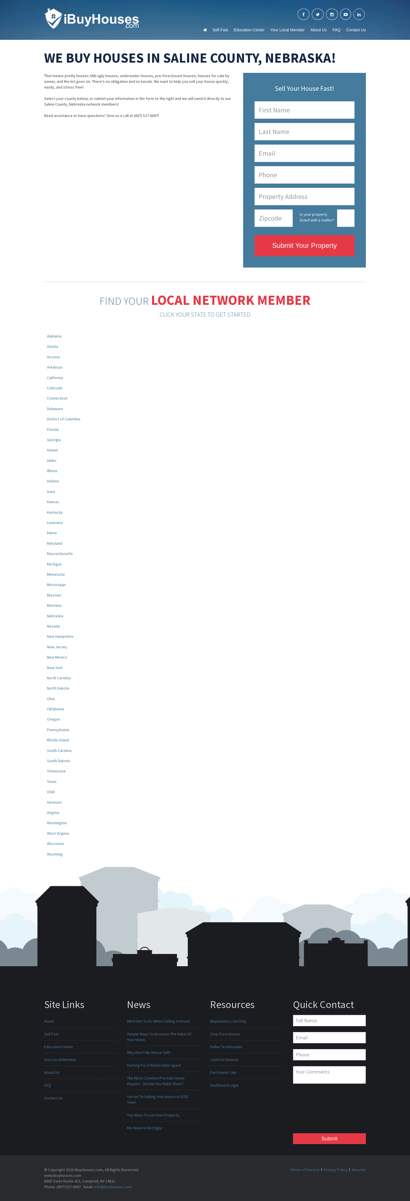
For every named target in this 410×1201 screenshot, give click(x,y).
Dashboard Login (224, 1085)
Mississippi (56, 584)
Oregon (53, 719)
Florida (53, 429)
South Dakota (58, 760)
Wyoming (55, 854)
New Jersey (57, 646)
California (55, 377)
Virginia (53, 812)
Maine (52, 532)
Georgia (54, 439)
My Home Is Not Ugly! (144, 1127)
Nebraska (55, 615)
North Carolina (59, 677)
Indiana (53, 481)
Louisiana (55, 522)
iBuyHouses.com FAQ (228, 1021)
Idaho (51, 460)
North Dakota (58, 688)
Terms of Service (304, 1169)
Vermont (54, 802)
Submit (329, 1139)
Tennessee (56, 771)
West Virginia (58, 833)
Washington (57, 822)
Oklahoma (55, 708)
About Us (318, 30)
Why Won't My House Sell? (149, 1052)
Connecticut (57, 398)
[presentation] (316, 1109)
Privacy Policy (335, 1169)
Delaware (55, 408)
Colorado (55, 387)
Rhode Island (58, 740)
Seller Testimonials (226, 1046)
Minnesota (56, 574)
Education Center (249, 30)
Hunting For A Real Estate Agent (154, 1065)
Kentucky (55, 512)
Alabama (54, 336)
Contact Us (356, 30)
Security (359, 1169)
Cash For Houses (224, 1059)
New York (55, 667)
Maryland (54, 543)
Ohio (51, 698)
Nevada (53, 626)
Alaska (52, 346)
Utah (51, 791)
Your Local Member (287, 30)
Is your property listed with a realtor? (317, 217)
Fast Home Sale (223, 1072)
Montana (54, 605)
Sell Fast (220, 30)
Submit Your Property (304, 245)
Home (49, 1021)
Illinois (52, 470)
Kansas (53, 501)
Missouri (54, 595)
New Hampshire (60, 636)
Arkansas (55, 367)
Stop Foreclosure (225, 1034)
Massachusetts (60, 553)
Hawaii (52, 450)
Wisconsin (55, 843)
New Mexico (57, 657)
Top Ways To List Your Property (153, 1115)
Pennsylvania (58, 729)
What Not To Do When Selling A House (158, 1021)
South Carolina (59, 750)
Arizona (53, 356)
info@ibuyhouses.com (113, 1186)
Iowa (51, 491)
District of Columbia (63, 418)
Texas (52, 781)
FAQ (337, 30)
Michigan (54, 564)
